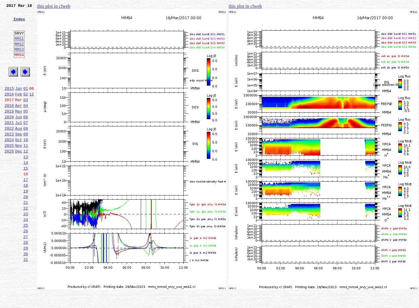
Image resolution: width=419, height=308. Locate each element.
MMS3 (19, 58)
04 (25, 122)
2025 (9, 168)
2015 (9, 102)
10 (25, 162)
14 (25, 188)
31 (25, 300)
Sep (18, 155)
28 (25, 281)
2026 (9, 175)
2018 (9, 122)
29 (25, 287)
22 (25, 241)
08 (25, 149)
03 (25, 116)
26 (25, 267)
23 (25, 248)
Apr (18, 122)
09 (25, 155)
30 (25, 294)
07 (25, 142)
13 (25, 182)
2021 (9, 142)
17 (25, 208)
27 (25, 274)
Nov (18, 168)
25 (25, 261)
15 (25, 195)
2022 (9, 149)
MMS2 (19, 52)
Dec (18, 175)
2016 (9, 109)
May (18, 129)
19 (25, 221)
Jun (18, 135)
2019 (9, 129)
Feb (18, 109)
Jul (18, 142)
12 (31, 109)
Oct (18, 162)
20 (25, 228)
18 (25, 215)
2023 (9, 155)
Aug (18, 149)
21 (25, 234)
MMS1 (19, 45)
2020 (9, 135)
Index (19, 22)
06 (25, 135)
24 (25, 254)
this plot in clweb (54, 6)
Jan (18, 102)
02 (25, 109)
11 (25, 168)
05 (25, 129)
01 (25, 102)
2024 (9, 162)
